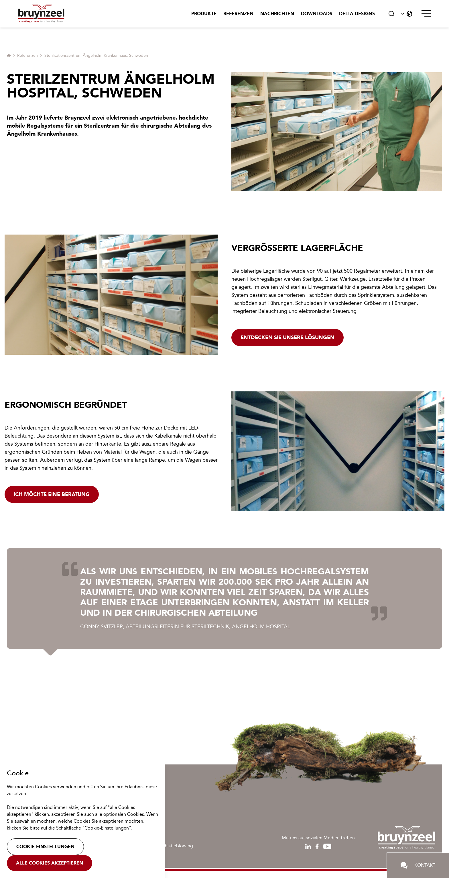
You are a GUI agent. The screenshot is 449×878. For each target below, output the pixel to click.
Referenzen (238, 13)
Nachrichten (277, 13)
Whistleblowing (177, 845)
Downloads (316, 13)
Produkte (203, 13)
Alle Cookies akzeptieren (49, 863)
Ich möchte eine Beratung (52, 494)
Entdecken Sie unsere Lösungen (287, 337)
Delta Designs (357, 13)
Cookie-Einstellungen (45, 846)
